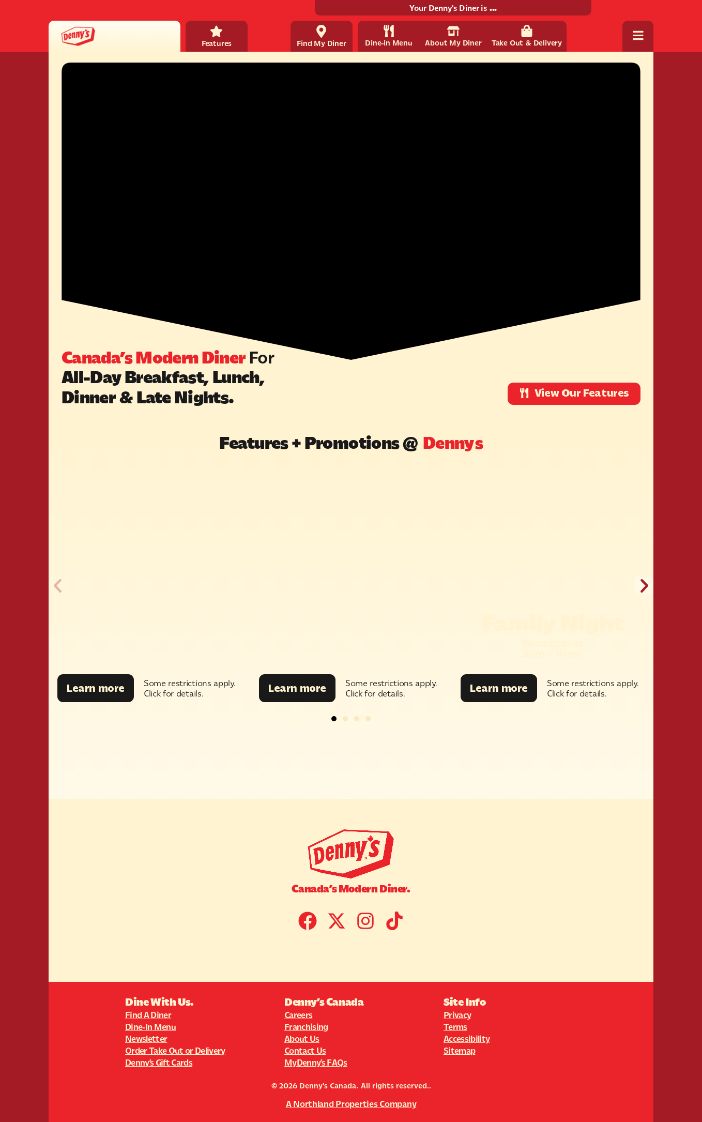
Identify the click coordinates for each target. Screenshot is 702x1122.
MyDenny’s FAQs (315, 1062)
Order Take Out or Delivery (175, 1050)
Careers (298, 1015)
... (493, 8)
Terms (455, 1027)
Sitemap (459, 1050)
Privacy (457, 1015)
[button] (58, 586)
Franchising (306, 1027)
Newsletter (146, 1039)
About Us (301, 1039)
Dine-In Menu (150, 1027)
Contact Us (305, 1050)
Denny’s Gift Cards (158, 1062)
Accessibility (467, 1039)
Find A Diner (148, 1015)
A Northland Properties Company (351, 1104)
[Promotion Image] (149, 569)
